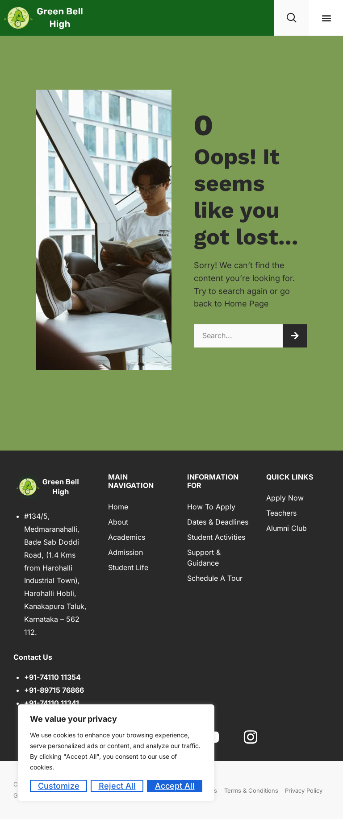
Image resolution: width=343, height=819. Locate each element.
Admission (125, 552)
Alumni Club (286, 528)
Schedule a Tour (215, 578)
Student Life (128, 567)
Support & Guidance (204, 557)
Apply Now (285, 497)
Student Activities (216, 537)
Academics (126, 537)
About (118, 521)
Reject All (117, 785)
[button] (326, 18)
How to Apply (211, 506)
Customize (58, 785)
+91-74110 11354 (52, 677)
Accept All (175, 785)
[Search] (295, 335)
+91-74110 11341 (51, 703)
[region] (116, 752)
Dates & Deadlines (217, 521)
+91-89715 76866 (54, 690)
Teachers (281, 513)
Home (118, 506)
